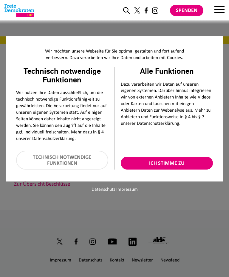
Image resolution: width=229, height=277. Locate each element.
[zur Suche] (126, 10)
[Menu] (219, 10)
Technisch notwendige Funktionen (62, 160)
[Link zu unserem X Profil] (137, 10)
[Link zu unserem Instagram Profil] (155, 10)
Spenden (186, 10)
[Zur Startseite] (19, 10)
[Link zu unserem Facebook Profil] (146, 10)
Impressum (127, 189)
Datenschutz (103, 189)
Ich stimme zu (167, 163)
